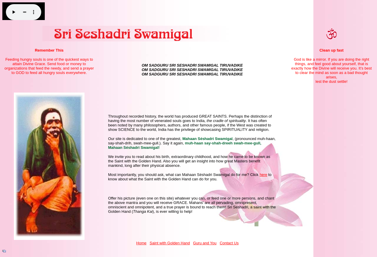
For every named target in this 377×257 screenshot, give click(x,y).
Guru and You (205, 243)
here (263, 174)
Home (141, 243)
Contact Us (229, 243)
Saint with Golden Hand (170, 243)
